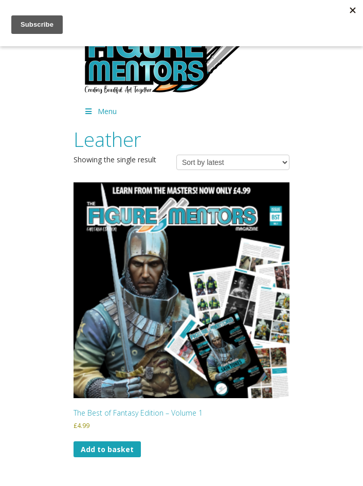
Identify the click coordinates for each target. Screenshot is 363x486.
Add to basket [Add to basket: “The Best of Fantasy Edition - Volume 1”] (107, 449)
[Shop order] (232, 162)
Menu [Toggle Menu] (100, 111)
